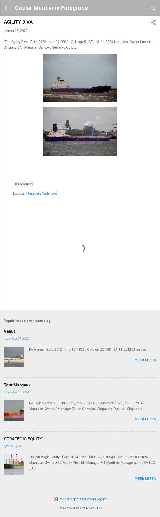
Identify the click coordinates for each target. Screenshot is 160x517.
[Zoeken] (153, 9)
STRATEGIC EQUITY (23, 438)
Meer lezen (145, 360)
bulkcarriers (24, 184)
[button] (153, 23)
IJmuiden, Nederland (41, 193)
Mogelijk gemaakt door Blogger (80, 499)
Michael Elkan (94, 508)
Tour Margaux (17, 385)
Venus (10, 331)
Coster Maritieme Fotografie (51, 8)
